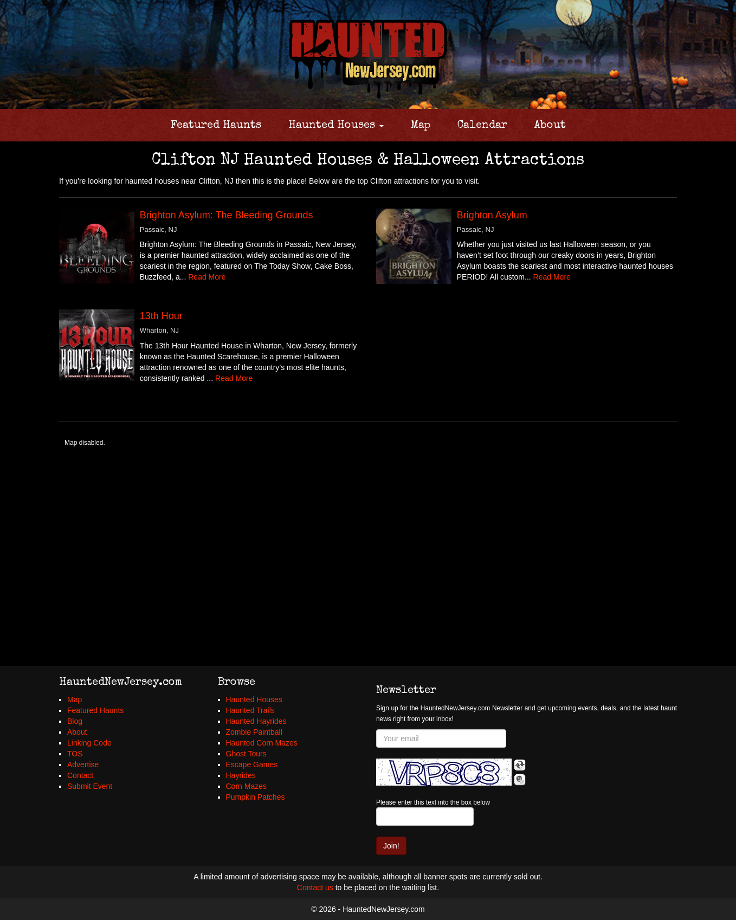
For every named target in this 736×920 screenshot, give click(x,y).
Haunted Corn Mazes (262, 742)
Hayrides (241, 775)
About (550, 125)
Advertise (83, 764)
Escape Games (252, 764)
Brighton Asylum (492, 215)
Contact (80, 775)
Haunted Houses (336, 125)
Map (420, 125)
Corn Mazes (246, 786)
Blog (74, 721)
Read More (206, 277)
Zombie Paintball (254, 732)
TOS (75, 753)
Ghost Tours (246, 753)
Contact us (315, 887)
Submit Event (89, 786)
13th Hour (161, 315)
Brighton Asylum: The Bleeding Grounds (226, 215)
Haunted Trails (250, 710)
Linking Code (89, 742)
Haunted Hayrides (256, 721)
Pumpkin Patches (255, 797)
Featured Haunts (216, 125)
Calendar (482, 125)
